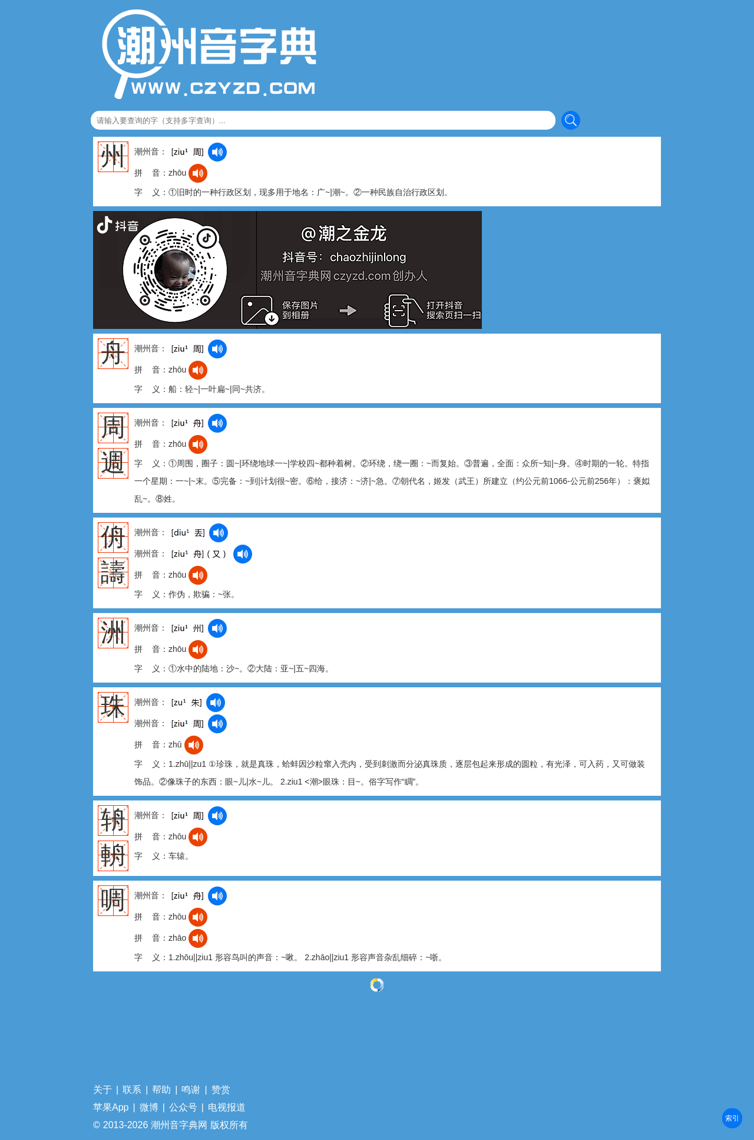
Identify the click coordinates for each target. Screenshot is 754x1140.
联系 (132, 1090)
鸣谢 (190, 1090)
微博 (149, 1107)
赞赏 (220, 1090)
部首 (732, 1118)
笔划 (732, 1118)
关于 (102, 1090)
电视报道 (227, 1107)
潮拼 (732, 1118)
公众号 (183, 1107)
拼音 (732, 1118)
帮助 (161, 1090)
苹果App (110, 1107)
